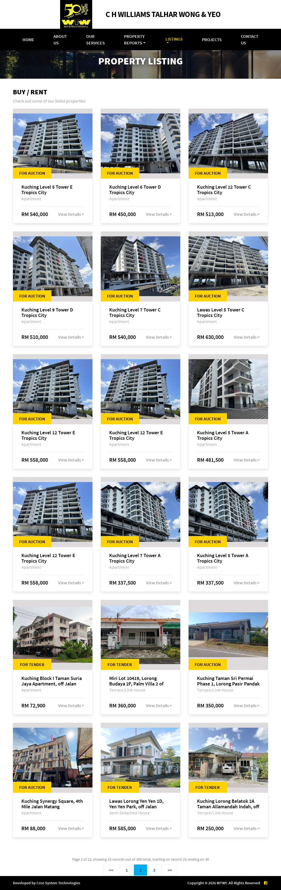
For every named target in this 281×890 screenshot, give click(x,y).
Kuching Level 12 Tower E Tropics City (48, 435)
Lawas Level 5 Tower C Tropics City (220, 312)
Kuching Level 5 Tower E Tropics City (47, 189)
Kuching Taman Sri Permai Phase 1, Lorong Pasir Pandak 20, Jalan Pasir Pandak (228, 681)
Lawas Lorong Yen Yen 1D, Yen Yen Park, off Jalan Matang (136, 803)
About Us (60, 39)
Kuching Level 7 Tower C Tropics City (135, 312)
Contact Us (249, 39)
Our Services (95, 39)
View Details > (71, 214)
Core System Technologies (58, 882)
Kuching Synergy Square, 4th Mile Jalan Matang (52, 803)
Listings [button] (174, 39)
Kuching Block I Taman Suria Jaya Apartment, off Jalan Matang (51, 681)
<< (111, 870)
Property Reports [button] (134, 39)
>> (170, 870)
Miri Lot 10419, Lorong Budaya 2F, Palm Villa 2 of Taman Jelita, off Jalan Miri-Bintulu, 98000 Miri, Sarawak (139, 681)
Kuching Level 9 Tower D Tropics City (47, 312)
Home (28, 39)
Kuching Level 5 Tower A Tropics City (222, 435)
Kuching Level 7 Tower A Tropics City (135, 558)
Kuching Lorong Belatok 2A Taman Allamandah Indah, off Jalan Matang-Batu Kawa (228, 803)
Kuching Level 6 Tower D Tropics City (135, 189)
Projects (212, 39)
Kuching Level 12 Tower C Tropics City (224, 189)
